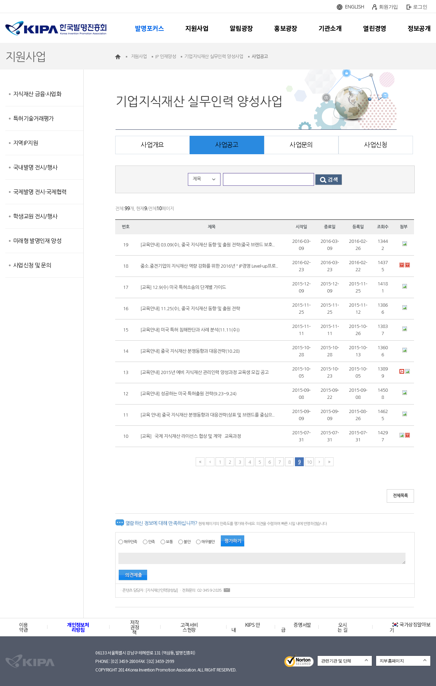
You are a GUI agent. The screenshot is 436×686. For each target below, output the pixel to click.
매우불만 (207, 542)
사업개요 (152, 145)
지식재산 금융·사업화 (37, 94)
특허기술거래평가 (33, 118)
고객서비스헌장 (189, 627)
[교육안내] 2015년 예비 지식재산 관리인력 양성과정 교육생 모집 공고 (204, 372)
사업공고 (226, 145)
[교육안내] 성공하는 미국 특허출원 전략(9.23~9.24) (188, 393)
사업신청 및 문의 (32, 265)
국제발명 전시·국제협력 (39, 192)
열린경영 (374, 28)
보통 (169, 542)
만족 (151, 542)
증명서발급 (296, 627)
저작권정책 (134, 627)
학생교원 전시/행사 (35, 216)
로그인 (420, 6)
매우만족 (130, 542)
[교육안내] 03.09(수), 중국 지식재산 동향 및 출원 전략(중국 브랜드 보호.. (207, 244)
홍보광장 (285, 28)
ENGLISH (354, 6)
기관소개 (330, 28)
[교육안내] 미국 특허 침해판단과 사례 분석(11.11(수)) (190, 330)
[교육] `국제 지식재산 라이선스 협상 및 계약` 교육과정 (190, 436)
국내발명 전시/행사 (35, 167)
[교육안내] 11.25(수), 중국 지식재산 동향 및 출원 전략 (190, 308)
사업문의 (301, 145)
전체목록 (400, 495)
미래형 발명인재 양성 (37, 241)
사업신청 (375, 145)
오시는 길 (342, 627)
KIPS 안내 (245, 627)
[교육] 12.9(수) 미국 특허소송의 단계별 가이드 (183, 287)
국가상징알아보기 (410, 627)
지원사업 (196, 28)
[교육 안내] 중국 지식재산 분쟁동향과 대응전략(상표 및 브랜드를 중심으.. (207, 415)
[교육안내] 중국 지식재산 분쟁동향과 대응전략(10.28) (190, 351)
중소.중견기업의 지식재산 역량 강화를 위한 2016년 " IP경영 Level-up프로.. (209, 266)
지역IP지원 (25, 143)
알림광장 (241, 28)
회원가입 (388, 6)
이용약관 (23, 627)
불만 (187, 542)
